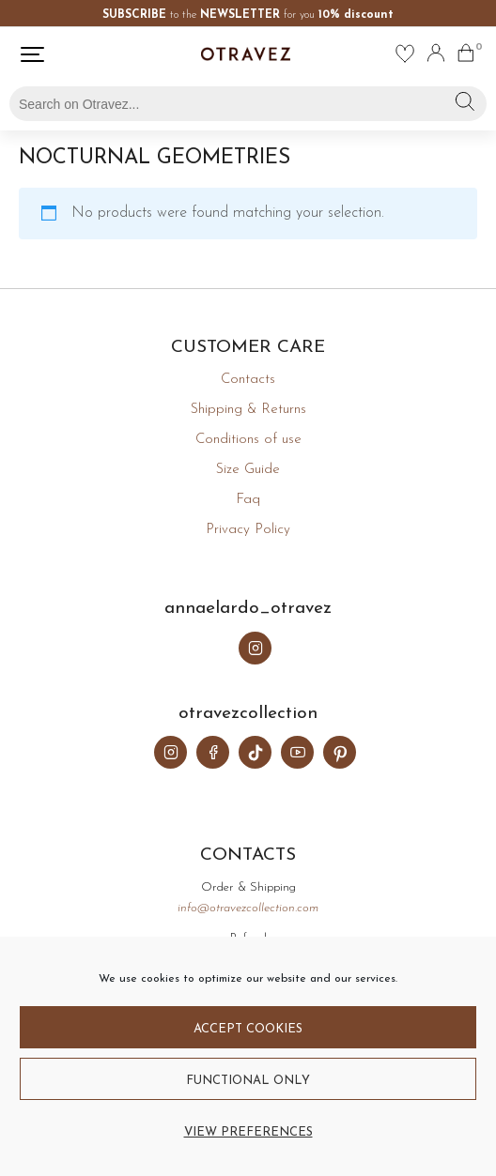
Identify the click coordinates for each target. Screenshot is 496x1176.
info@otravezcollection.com (248, 908)
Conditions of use (248, 440)
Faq (248, 500)
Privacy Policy (248, 530)
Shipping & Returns (248, 410)
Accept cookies (248, 1029)
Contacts (248, 380)
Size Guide (248, 470)
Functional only (248, 1081)
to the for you (248, 15)
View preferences (248, 1132)
